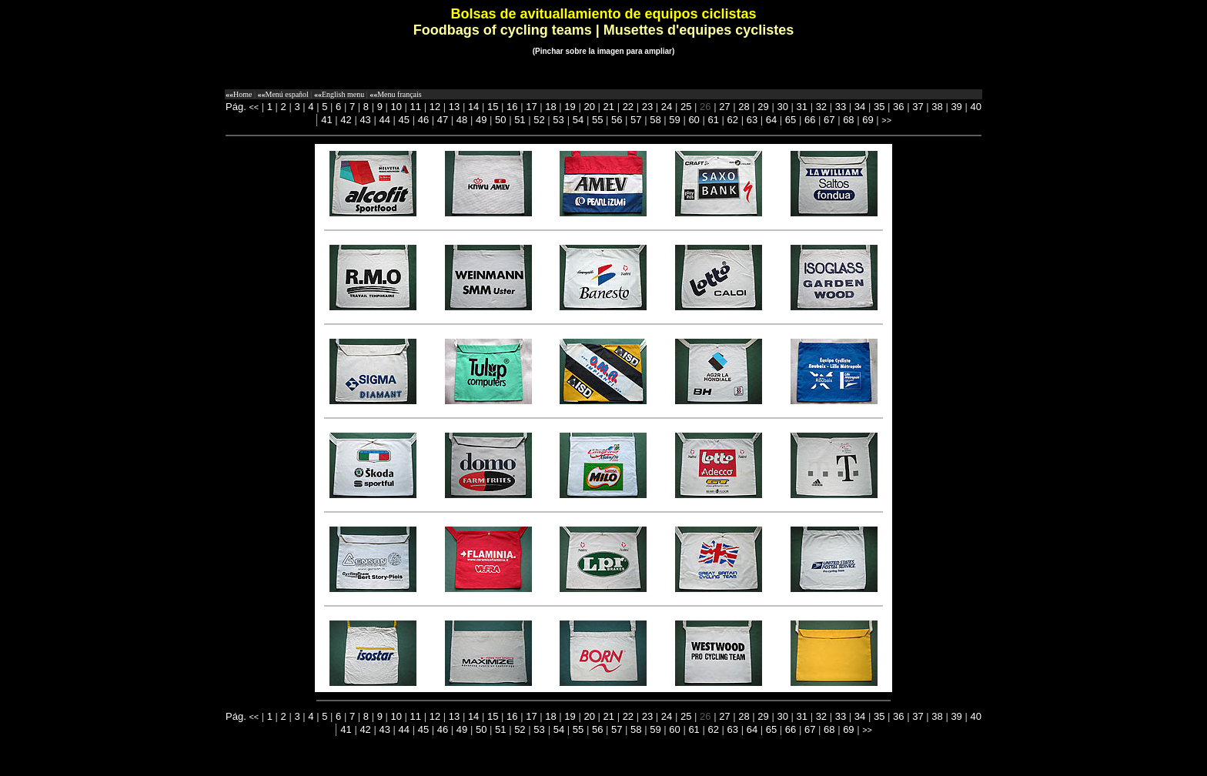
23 (647, 106)
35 (879, 106)
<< (254, 107)
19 (569, 106)
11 (415, 106)
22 (628, 106)
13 (454, 106)
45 (404, 119)
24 (666, 106)
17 (531, 106)
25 (685, 106)
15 (492, 106)
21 (609, 106)
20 (588, 106)
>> (886, 120)
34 (859, 106)
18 (550, 106)
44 (384, 119)
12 (435, 106)
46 (423, 119)
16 (512, 106)
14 (473, 106)
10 (396, 106)
